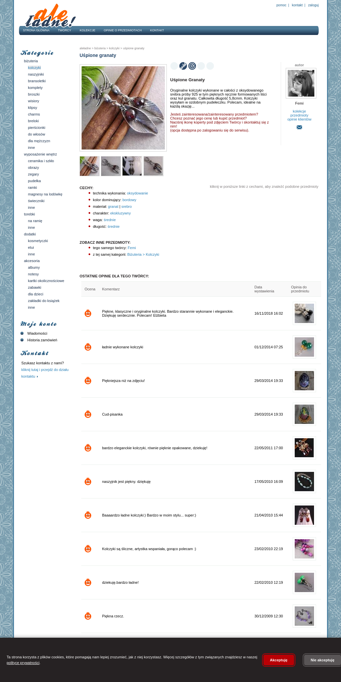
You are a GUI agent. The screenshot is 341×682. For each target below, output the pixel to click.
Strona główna (36, 30)
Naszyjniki (36, 74)
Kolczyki (34, 68)
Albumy (34, 267)
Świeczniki (36, 201)
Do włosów (36, 134)
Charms (34, 114)
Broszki (34, 94)
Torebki (29, 214)
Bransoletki (37, 81)
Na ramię (35, 221)
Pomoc (281, 5)
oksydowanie (137, 193)
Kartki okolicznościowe (46, 281)
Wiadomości (33, 333)
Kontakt (297, 5)
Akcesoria (32, 261)
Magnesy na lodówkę (45, 194)
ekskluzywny (120, 213)
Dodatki (30, 234)
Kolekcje (87, 30)
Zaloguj (313, 5)
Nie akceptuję (322, 660)
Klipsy (32, 108)
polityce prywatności (23, 663)
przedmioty (299, 115)
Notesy (33, 274)
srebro (126, 206)
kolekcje (299, 111)
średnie (110, 220)
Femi (131, 248)
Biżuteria (31, 61)
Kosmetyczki (38, 241)
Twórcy (64, 30)
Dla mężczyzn (39, 141)
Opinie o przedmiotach (123, 30)
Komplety (35, 88)
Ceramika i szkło (41, 161)
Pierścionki (36, 128)
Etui (31, 247)
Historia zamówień (38, 340)
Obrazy (33, 168)
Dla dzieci (35, 294)
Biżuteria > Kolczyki (142, 254)
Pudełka (34, 181)
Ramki (32, 187)
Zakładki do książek (44, 301)
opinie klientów (299, 119)
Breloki (33, 121)
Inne (31, 148)
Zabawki (34, 287)
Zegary (33, 174)
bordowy (130, 200)
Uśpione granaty (133, 48)
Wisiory (33, 101)
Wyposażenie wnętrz (40, 154)
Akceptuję (279, 660)
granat (113, 206)
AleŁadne (85, 48)
